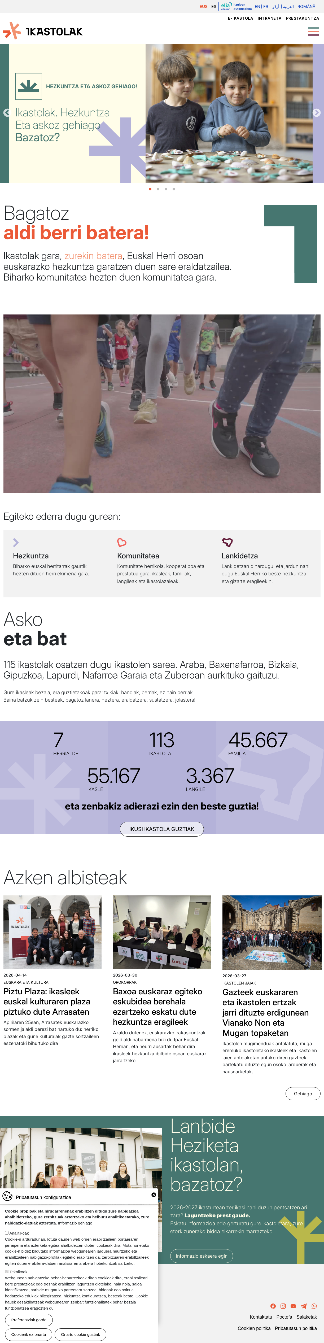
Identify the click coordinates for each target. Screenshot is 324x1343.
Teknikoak (19, 1272)
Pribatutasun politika (296, 1328)
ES (213, 6)
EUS (204, 6)
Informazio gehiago (75, 1223)
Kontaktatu (261, 1317)
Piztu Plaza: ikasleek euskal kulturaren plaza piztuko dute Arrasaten (46, 1001)
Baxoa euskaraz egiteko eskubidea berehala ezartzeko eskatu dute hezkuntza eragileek (157, 1006)
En (257, 6)
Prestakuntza (302, 18)
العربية (288, 6)
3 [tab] (166, 189)
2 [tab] (158, 189)
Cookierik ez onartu (28, 1334)
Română (306, 6)
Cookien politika (254, 1328)
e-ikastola (240, 18)
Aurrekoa (7, 113)
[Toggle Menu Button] (313, 29)
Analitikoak (19, 1233)
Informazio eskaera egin (201, 1256)
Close (154, 1195)
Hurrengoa (316, 113)
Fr (265, 6)
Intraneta (269, 18)
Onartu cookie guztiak (80, 1334)
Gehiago (303, 1093)
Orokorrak (125, 982)
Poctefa (284, 1317)
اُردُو (276, 6)
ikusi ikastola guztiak (161, 829)
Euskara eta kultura (26, 982)
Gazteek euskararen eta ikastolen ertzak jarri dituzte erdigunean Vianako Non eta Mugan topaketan (265, 1012)
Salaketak (306, 1317)
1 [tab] (150, 189)
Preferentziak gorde (29, 1320)
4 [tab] (174, 189)
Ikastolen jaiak (239, 983)
